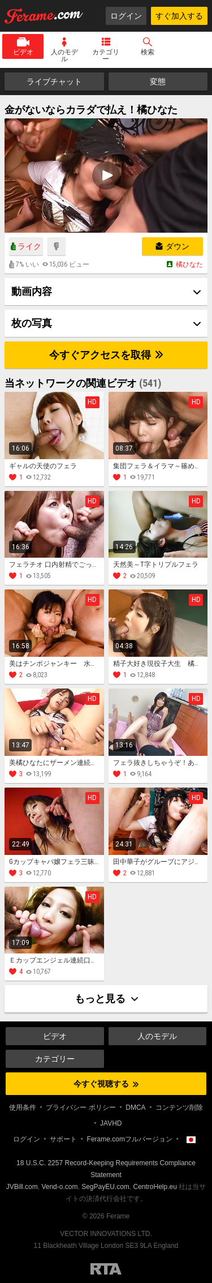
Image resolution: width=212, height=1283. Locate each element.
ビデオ (23, 52)
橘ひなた (189, 264)
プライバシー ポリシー (80, 1107)
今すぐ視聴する (106, 1083)
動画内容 (31, 291)
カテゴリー (105, 55)
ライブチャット (54, 81)
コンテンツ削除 (179, 1107)
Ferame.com (44, 16)
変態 (158, 81)
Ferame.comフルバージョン (129, 1139)
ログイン (126, 15)
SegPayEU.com (105, 1187)
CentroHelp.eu (155, 1187)
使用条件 (22, 1107)
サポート (63, 1139)
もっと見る (106, 998)
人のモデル (64, 55)
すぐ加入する (179, 15)
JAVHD (111, 1123)
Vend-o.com (59, 1187)
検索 (147, 52)
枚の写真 (31, 323)
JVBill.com (22, 1187)
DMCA (135, 1107)
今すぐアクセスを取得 (106, 355)
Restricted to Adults (106, 1269)
